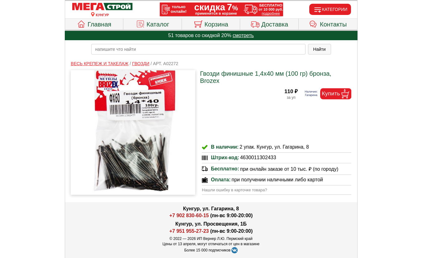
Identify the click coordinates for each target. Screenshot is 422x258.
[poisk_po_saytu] (198, 49)
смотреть (243, 35)
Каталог (152, 23)
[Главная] (102, 7)
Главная (94, 23)
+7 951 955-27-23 (189, 231)
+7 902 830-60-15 (189, 215)
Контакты (328, 23)
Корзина (210, 23)
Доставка (269, 23)
